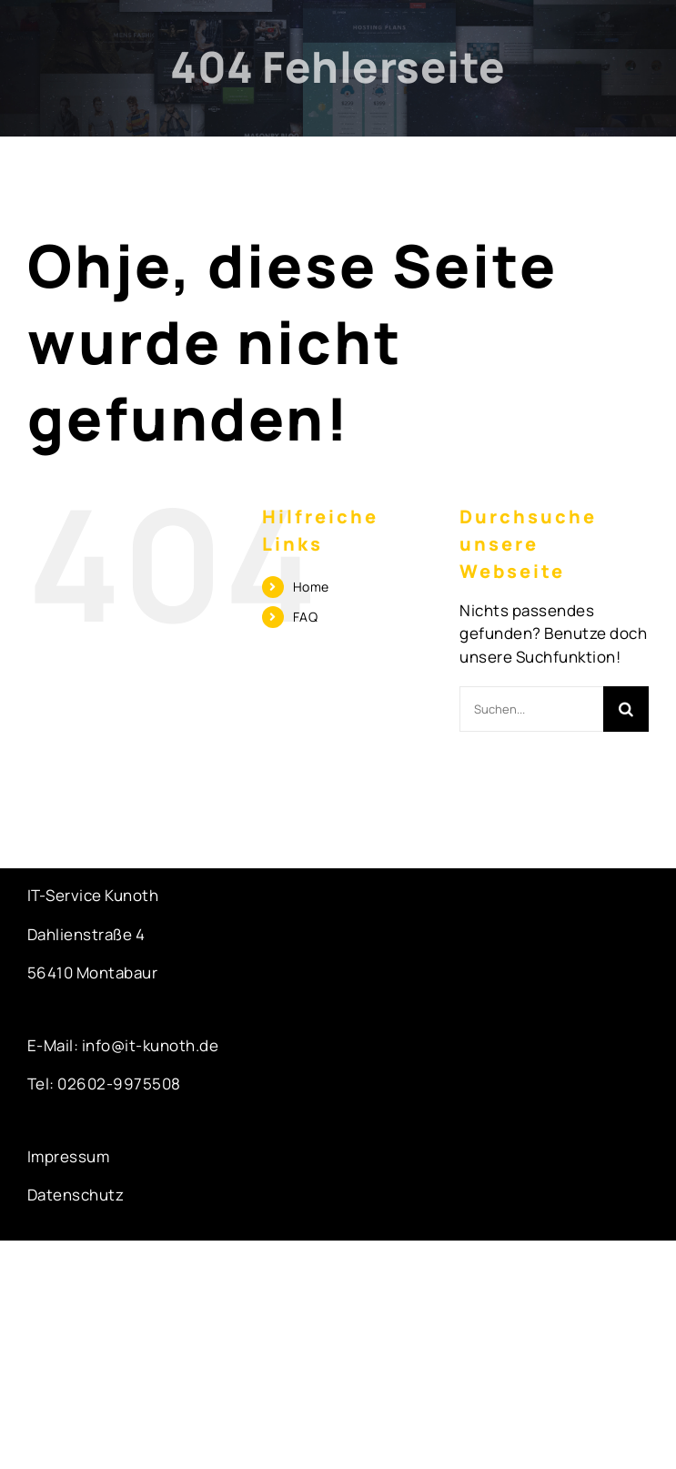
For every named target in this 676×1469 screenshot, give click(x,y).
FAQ (305, 616)
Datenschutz (76, 1194)
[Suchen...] (531, 709)
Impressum (68, 1156)
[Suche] (626, 709)
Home (311, 586)
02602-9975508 (119, 1083)
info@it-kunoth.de (148, 1045)
